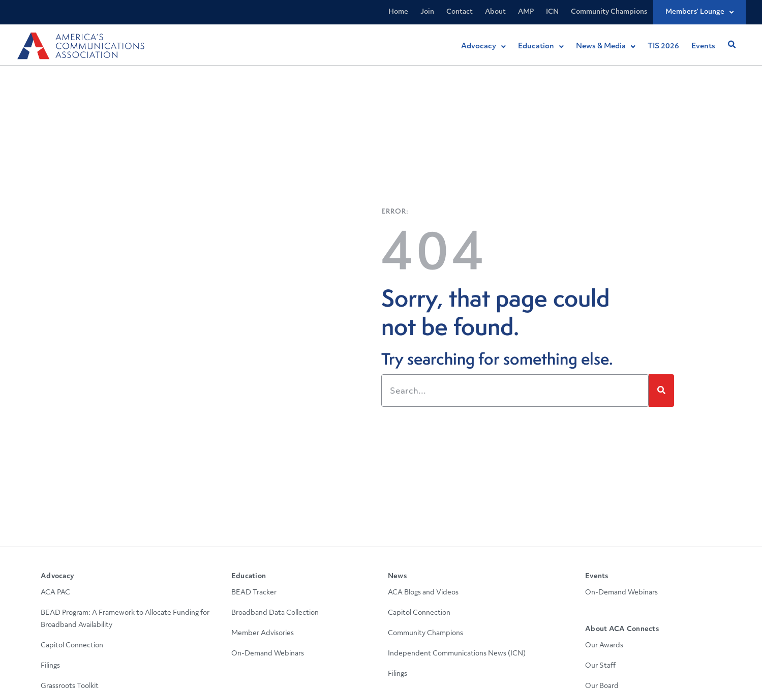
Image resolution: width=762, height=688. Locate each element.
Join (427, 12)
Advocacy (57, 576)
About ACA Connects (622, 629)
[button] (731, 45)
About (495, 12)
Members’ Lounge (699, 12)
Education (248, 576)
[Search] (661, 390)
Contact (459, 12)
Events (596, 576)
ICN (552, 12)
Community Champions (609, 12)
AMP (526, 12)
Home (398, 12)
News (397, 576)
